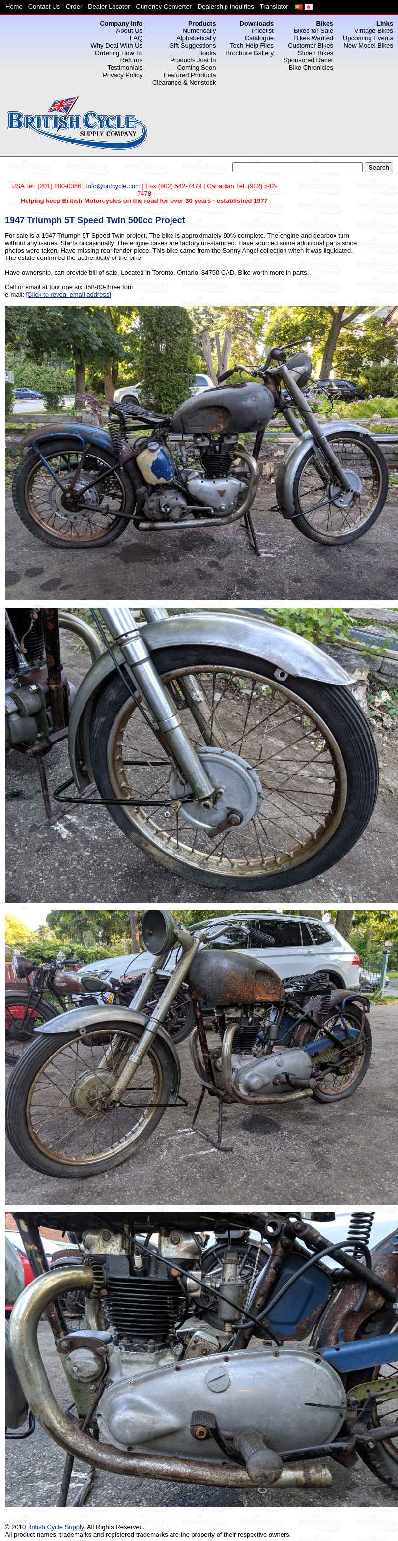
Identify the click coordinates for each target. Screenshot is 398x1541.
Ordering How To (118, 53)
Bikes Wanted (313, 38)
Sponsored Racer (308, 60)
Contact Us (44, 6)
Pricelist (262, 30)
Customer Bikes (310, 45)
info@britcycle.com (113, 186)
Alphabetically (196, 38)
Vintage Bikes (373, 30)
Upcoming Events (368, 38)
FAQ (136, 38)
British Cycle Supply (56, 1527)
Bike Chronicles (311, 67)
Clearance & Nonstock (184, 82)
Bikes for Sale (313, 30)
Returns (131, 60)
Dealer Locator (109, 6)
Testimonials (125, 67)
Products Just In (193, 60)
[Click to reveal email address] (68, 294)
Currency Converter (164, 6)
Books (207, 53)
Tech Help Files (252, 45)
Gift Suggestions (192, 45)
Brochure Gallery (250, 53)
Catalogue (259, 38)
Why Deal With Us (116, 45)
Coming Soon (196, 67)
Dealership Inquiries (226, 6)
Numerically (199, 30)
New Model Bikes (368, 45)
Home (14, 6)
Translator (274, 6)
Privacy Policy (122, 75)
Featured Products (189, 75)
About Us (129, 30)
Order (74, 6)
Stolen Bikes (315, 53)
